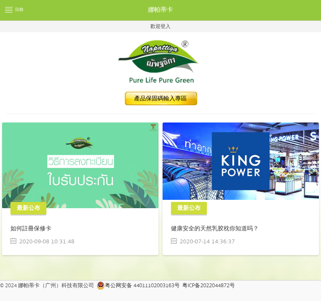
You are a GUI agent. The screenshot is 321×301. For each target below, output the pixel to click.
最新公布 (28, 208)
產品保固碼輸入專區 (160, 98)
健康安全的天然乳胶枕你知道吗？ (215, 228)
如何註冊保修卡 (30, 228)
